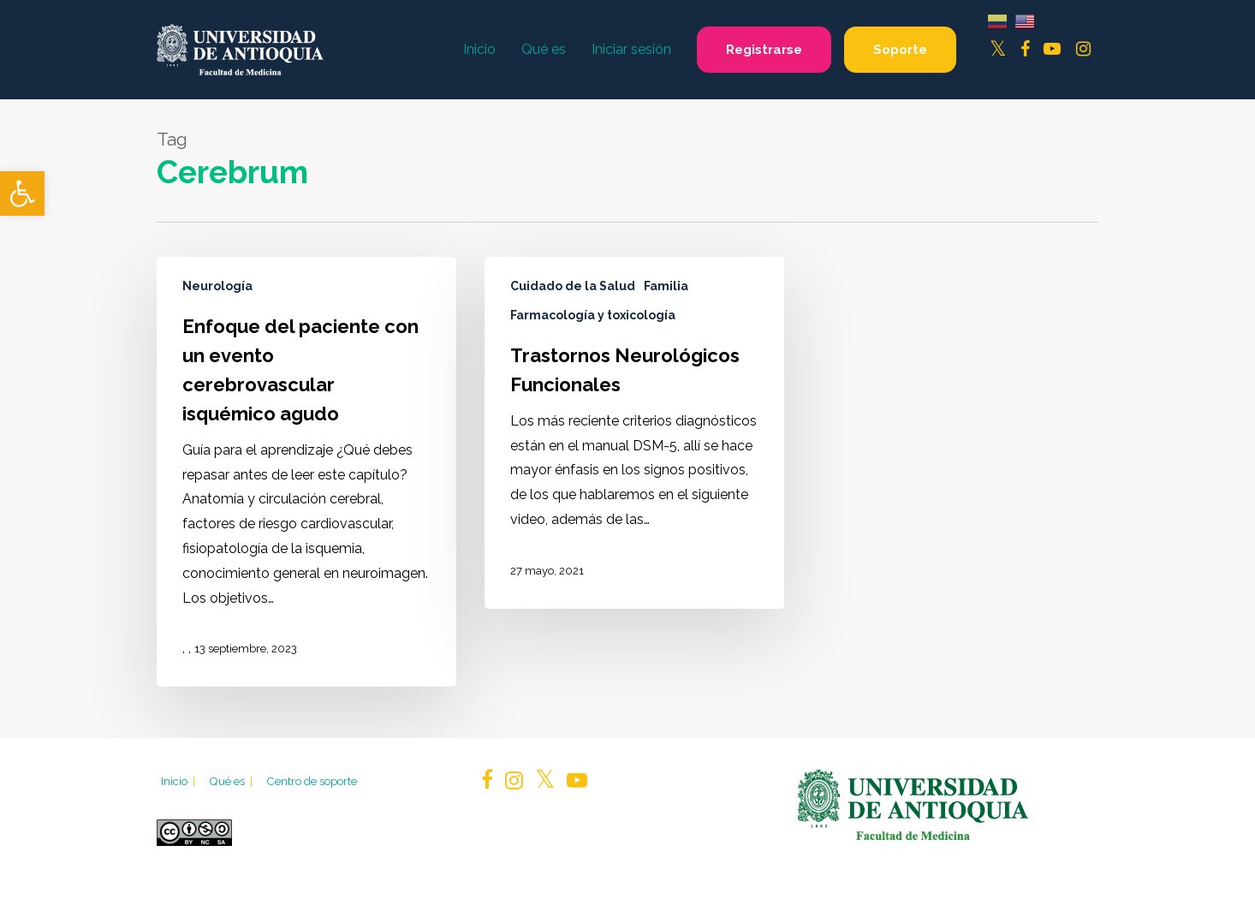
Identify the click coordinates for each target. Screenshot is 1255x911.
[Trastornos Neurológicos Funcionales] (634, 433)
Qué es (232, 780)
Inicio (179, 780)
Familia (666, 286)
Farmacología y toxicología (592, 315)
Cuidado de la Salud (572, 286)
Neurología (217, 286)
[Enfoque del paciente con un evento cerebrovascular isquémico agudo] (306, 472)
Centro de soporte (311, 781)
